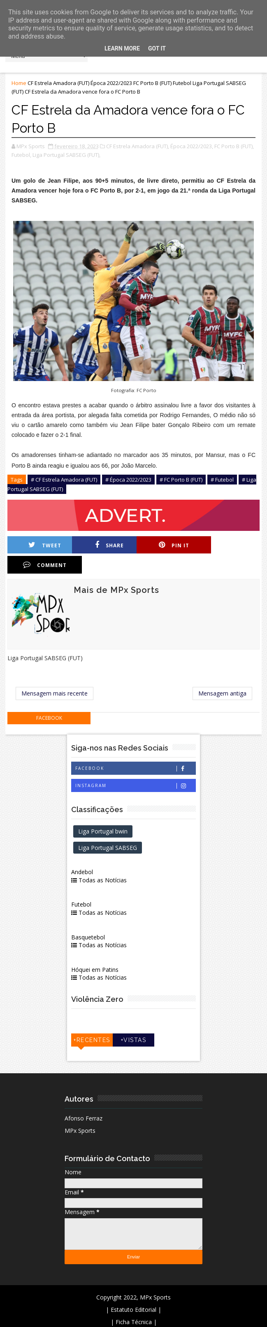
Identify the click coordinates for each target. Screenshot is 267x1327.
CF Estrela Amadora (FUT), (137, 146)
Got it (157, 48)
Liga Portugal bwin (103, 811)
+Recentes (92, 1020)
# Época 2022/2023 (128, 479)
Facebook (135, 749)
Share (107, 545)
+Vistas (133, 1020)
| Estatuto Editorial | (133, 1290)
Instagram (135, 766)
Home (19, 83)
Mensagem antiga (222, 673)
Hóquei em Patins (95, 950)
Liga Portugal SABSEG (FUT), (66, 154)
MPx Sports (80, 1111)
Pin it (170, 545)
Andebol (83, 852)
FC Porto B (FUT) (152, 83)
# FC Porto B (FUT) (181, 479)
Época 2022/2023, (191, 146)
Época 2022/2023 (111, 83)
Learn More (122, 48)
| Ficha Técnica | (134, 1302)
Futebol (182, 83)
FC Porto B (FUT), (234, 146)
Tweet (44, 545)
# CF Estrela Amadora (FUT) (64, 479)
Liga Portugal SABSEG (108, 827)
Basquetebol (89, 917)
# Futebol (222, 479)
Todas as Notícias (100, 860)
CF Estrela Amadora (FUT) (58, 83)
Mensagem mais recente (54, 673)
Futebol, (21, 154)
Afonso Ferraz (83, 1098)
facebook (49, 698)
